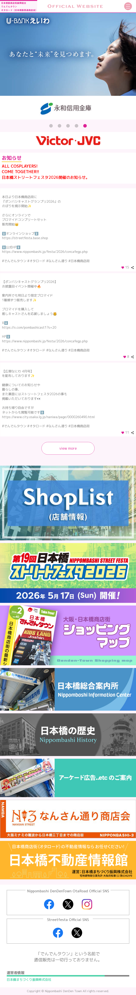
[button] (51, 126)
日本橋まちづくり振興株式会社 (29, 979)
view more (68, 448)
